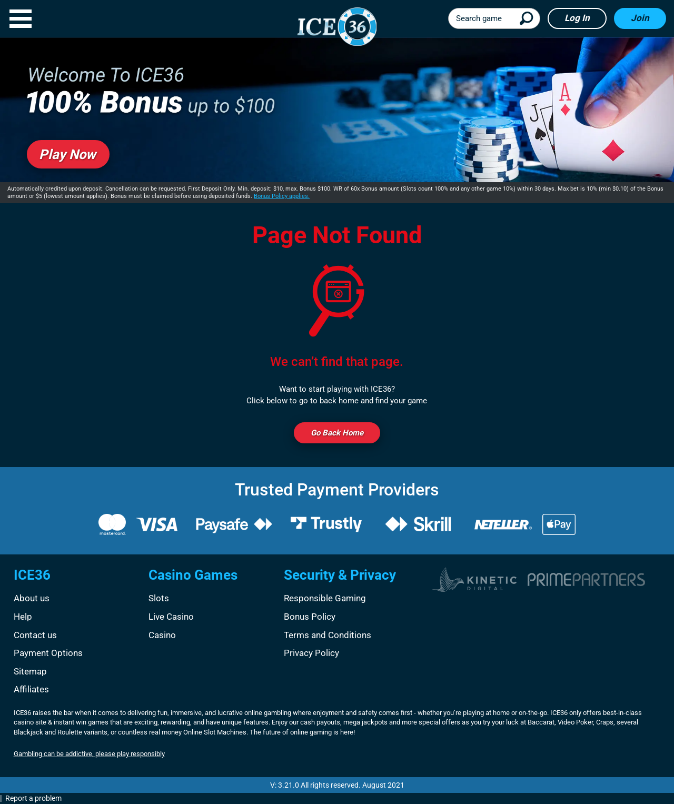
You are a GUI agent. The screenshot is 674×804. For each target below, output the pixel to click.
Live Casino (171, 616)
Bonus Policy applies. (282, 196)
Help (23, 616)
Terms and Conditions (327, 635)
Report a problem (33, 798)
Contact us (35, 635)
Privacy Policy (311, 653)
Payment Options (48, 653)
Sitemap (30, 671)
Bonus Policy (309, 616)
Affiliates (31, 689)
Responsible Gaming (325, 598)
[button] (20, 18)
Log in (577, 18)
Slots (158, 598)
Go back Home (337, 433)
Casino (162, 635)
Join (640, 18)
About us (31, 598)
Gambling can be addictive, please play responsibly (89, 754)
